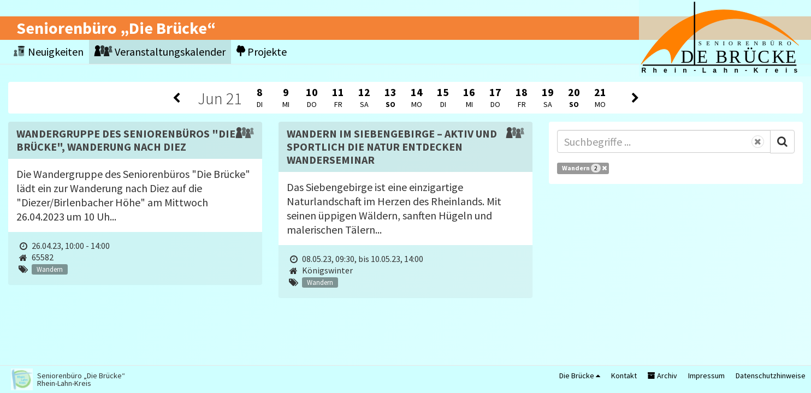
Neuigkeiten (49, 51)
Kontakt (624, 375)
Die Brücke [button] (579, 375)
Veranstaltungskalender (160, 51)
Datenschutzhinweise (771, 375)
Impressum (706, 375)
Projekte (261, 51)
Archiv (662, 375)
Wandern (584, 168)
